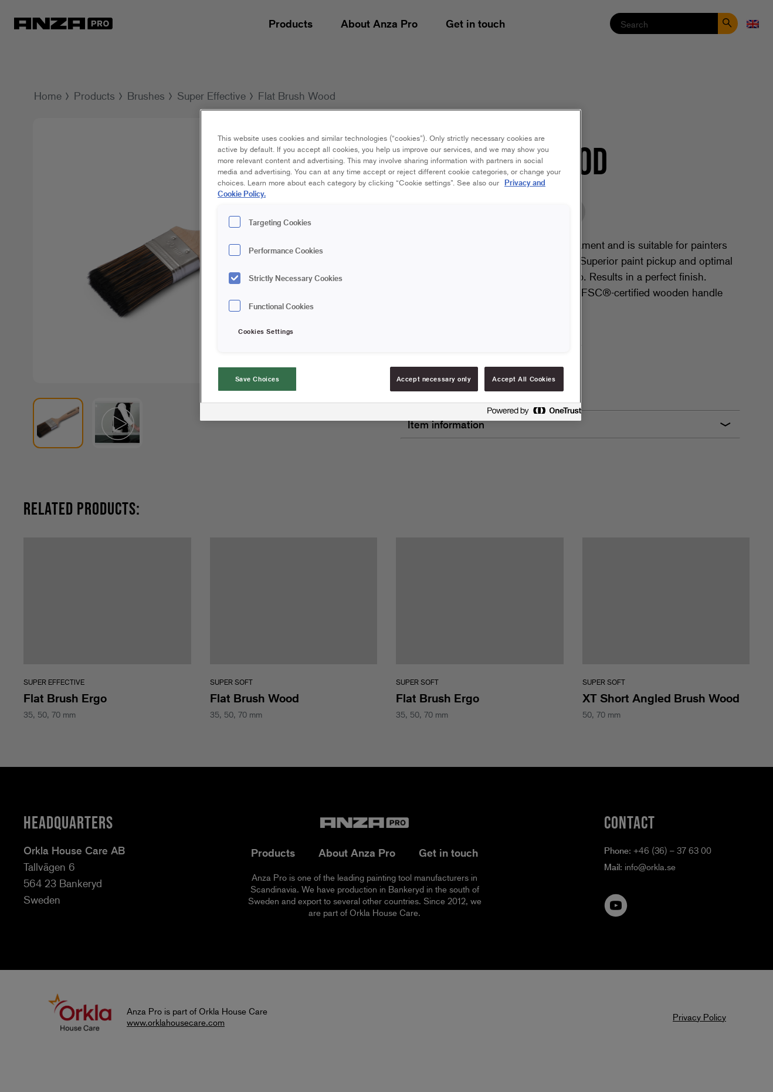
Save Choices (257, 379)
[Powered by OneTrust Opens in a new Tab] (530, 413)
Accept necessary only (434, 379)
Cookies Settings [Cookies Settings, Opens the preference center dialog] (266, 331)
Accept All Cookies (523, 379)
